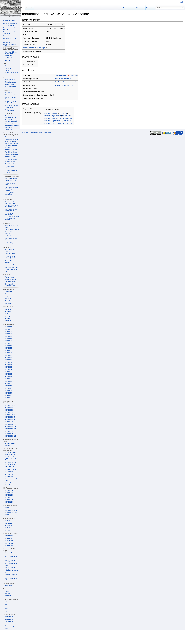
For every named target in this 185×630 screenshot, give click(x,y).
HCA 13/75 (8, 395)
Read (124, 8)
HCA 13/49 (8, 334)
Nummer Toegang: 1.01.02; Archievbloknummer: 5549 (11, 555)
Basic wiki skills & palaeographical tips (11, 142)
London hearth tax (11, 265)
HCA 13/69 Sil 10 (10, 424)
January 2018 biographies (9, 193)
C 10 (6, 606)
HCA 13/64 (8, 369)
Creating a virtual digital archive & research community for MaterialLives (11, 204)
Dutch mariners (10, 254)
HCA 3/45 (8, 314)
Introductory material (11, 139)
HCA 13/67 (8, 376)
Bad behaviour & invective (10, 250)
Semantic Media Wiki (11, 105)
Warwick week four (11, 157)
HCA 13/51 (8, 338)
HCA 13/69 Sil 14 (10, 434)
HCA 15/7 (8, 515)
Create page (9, 68)
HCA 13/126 (9, 495)
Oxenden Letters (10, 282)
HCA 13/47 (8, 329)
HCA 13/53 (8, 343)
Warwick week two (11, 152)
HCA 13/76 (8, 398)
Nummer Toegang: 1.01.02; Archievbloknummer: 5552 (11, 577)
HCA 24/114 (9, 545)
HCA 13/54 (8, 346)
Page (24, 8)
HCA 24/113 (9, 543)
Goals (6, 137)
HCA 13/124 (9, 490)
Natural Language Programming (10, 98)
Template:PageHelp (53, 113)
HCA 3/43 (8, 309)
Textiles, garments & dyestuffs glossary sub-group (11, 188)
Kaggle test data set (9, 45)
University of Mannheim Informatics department (12, 125)
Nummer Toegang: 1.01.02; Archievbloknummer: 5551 (11, 570)
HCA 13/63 (8, 367)
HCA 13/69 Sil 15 (10, 436)
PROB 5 (7, 594)
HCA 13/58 (8, 355)
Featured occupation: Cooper (10, 28)
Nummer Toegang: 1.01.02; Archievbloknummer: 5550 (11, 562)
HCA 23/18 (8, 528)
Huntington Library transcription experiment (11, 53)
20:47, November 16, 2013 (66, 79)
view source (65, 113)
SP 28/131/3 (9, 617)
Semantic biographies (10, 23)
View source (140, 8)
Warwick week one (11, 150)
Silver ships (8, 260)
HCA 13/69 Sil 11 (10, 426)
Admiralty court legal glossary (11, 226)
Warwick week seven (11, 164)
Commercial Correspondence (10, 285)
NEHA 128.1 (9, 476)
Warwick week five (11, 159)
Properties (8, 299)
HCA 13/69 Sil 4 (10, 410)
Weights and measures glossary (11, 243)
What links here (10, 80)
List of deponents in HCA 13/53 (11, 146)
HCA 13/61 (8, 362)
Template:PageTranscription (56, 123)
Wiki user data (9, 110)
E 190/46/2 (8, 585)
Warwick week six (10, 161)
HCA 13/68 (8, 379)
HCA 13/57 (8, 353)
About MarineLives (39, 134)
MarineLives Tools (10, 279)
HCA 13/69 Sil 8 (10, 419)
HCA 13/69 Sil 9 (10, 422)
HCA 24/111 (9, 538)
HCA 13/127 (9, 497)
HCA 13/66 (8, 374)
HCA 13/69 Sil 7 (10, 417)
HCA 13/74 (8, 393)
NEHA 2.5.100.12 (10, 462)
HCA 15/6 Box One (11, 510)
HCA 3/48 (8, 321)
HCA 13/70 (8, 383)
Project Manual (9, 277)
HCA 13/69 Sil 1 (10, 407)
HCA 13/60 (8, 360)
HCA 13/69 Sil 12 (10, 429)
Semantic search (10, 301)
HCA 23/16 (8, 523)
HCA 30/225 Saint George (10, 444)
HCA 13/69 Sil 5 (10, 412)
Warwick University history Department (11, 120)
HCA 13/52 (8, 341)
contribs (76, 76)
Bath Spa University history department (11, 116)
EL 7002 (7, 60)
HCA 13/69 (8, 381)
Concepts (8, 294)
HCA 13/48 (8, 331)
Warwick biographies (11, 170)
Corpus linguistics (10, 95)
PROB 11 (8, 596)
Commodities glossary (12, 229)
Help (6, 628)
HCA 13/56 (8, 350)
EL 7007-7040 (9, 58)
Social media (9, 108)
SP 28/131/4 (9, 619)
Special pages (9, 84)
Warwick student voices (10, 167)
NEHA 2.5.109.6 (10, 465)
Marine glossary (10, 236)
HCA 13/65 (8, 372)
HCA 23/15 (8, 521)
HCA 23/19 (8, 530)
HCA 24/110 (9, 536)
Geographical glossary (9, 233)
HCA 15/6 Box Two (11, 513)
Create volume (9, 66)
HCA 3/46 (8, 316)
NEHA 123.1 (9, 472)
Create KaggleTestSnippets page (11, 72)
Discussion (31, 8)
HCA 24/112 (9, 541)
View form (130, 8)
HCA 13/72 (8, 388)
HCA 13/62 (8, 364)
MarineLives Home (9, 21)
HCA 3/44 (8, 311)
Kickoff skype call (10, 181)
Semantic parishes (9, 36)
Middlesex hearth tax (11, 267)
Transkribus (8, 129)
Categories (8, 291)
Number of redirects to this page (36, 48)
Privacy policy (28, 134)
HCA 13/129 (9, 502)
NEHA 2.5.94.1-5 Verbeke (10, 483)
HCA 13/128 (9, 500)
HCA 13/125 (9, 492)
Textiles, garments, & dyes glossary (11, 210)
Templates (8, 303)
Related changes (10, 82)
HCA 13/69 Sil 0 (10, 405)
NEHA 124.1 (9, 474)
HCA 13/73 (8, 391)
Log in (181, 2)
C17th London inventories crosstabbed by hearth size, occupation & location (12, 216)
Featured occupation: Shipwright (10, 32)
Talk (71, 76)
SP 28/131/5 (9, 622)
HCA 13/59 (8, 357)
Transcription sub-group (10, 184)
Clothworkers (7, 42)
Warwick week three (11, 154)
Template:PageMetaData (55, 121)
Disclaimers (49, 134)
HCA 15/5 (8, 508)
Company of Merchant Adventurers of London (10, 39)
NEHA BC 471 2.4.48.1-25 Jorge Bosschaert (10, 458)
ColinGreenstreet (63, 76)
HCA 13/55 (8, 348)
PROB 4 (7, 591)
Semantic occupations (10, 25)
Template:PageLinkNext (54, 116)
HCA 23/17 (8, 525)
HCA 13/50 (8, 336)
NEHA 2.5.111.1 (10, 467)
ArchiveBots (9, 92)
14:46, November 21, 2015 (66, 85)
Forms (7, 296)
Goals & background (11, 178)
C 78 (6, 611)
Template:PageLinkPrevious (56, 119)
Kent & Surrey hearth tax (11, 270)
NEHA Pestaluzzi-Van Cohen (12, 479)
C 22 (6, 609)
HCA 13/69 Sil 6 (10, 415)
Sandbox (7, 173)
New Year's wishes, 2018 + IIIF (11, 102)
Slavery (7, 262)
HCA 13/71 (8, 386)
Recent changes (10, 626)
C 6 (6, 604)
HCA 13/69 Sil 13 (10, 431)
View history (150, 8)
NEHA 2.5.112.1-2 (11, 469)
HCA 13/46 (8, 327)
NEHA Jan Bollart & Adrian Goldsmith (11, 453)
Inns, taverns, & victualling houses (10, 257)
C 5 (6, 602)
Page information (10, 87)
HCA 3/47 (8, 318)
